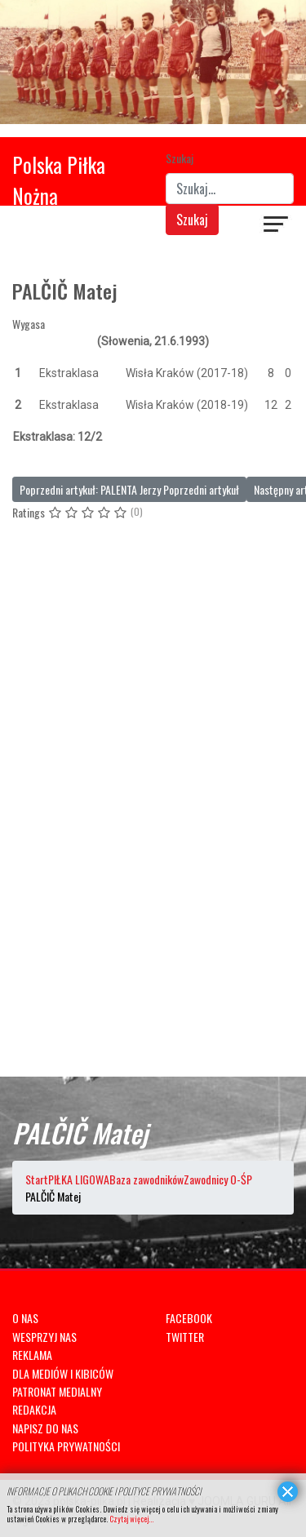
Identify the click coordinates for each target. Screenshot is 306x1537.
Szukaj (179, 158)
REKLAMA (32, 1354)
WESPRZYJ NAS (44, 1336)
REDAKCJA (34, 1409)
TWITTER (185, 1336)
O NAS (25, 1317)
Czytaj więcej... (131, 1519)
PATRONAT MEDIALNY (57, 1391)
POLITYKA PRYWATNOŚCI (66, 1446)
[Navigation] (276, 226)
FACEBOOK (189, 1317)
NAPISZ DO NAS (45, 1428)
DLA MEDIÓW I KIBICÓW (62, 1373)
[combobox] (230, 188)
